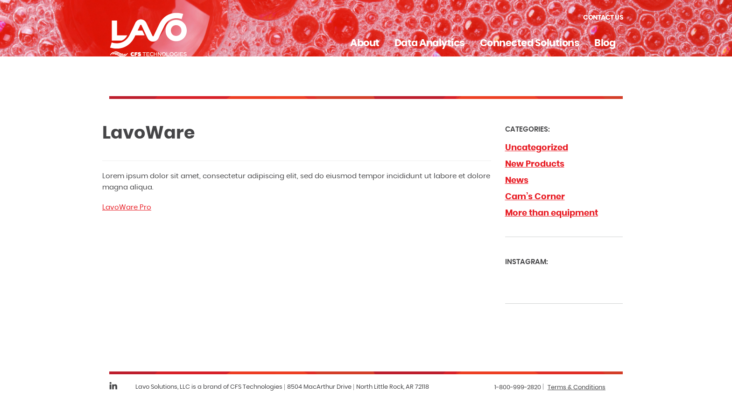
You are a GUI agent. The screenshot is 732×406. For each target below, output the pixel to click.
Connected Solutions (530, 43)
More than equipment (551, 213)
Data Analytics (429, 43)
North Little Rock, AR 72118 (392, 387)
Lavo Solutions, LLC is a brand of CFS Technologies (208, 387)
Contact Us (603, 17)
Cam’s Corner (535, 197)
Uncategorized (536, 148)
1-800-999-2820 (517, 388)
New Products (534, 164)
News (516, 180)
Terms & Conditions (576, 388)
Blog (604, 43)
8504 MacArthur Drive (319, 387)
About (365, 43)
